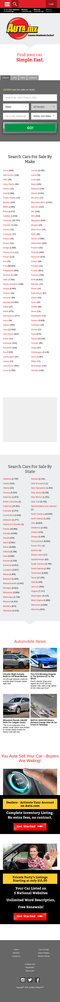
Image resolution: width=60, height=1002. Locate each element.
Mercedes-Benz (38, 202)
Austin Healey (9, 198)
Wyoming (35, 609)
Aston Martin (9, 184)
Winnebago (36, 366)
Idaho (5, 542)
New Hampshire (38, 488)
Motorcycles (30, 971)
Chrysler (7, 225)
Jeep (5, 329)
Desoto (6, 243)
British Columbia (10, 501)
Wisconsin (35, 605)
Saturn (34, 297)
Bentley (6, 202)
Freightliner (8, 270)
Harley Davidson (10, 284)
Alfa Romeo (8, 175)
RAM (33, 279)
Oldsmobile (36, 243)
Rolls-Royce (36, 293)
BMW (5, 207)
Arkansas (7, 497)
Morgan (34, 225)
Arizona (6, 492)
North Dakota (37, 518)
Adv (14, 77)
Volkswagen (36, 352)
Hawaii (6, 538)
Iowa (5, 556)
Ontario (34, 532)
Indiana (6, 551)
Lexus (5, 370)
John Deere (8, 334)
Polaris (34, 261)
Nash (33, 234)
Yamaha (34, 370)
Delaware (7, 520)
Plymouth (35, 257)
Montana (7, 606)
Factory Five (8, 252)
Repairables (30, 967)
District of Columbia (12, 524)
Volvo (33, 357)
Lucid (33, 179)
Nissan (34, 238)
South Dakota (37, 568)
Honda (6, 288)
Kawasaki (7, 343)
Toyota (34, 338)
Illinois (6, 547)
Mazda (34, 193)
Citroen (6, 229)
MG (32, 211)
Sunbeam (35, 325)
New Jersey (36, 492)
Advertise (16, 953)
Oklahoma (35, 527)
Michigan (7, 588)
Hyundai (7, 302)
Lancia (6, 361)
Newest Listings (43, 956)
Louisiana (7, 570)
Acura (5, 170)
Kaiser (6, 338)
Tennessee (36, 573)
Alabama (7, 479)
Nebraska (7, 610)
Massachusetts (10, 583)
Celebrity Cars (30, 964)
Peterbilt (34, 252)
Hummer (7, 297)
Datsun (6, 238)
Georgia (6, 533)
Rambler (35, 284)
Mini (33, 216)
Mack (33, 184)
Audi (5, 193)
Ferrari (6, 257)
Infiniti (5, 311)
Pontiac (34, 270)
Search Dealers (43, 953)
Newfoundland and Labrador (44, 506)
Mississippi (8, 597)
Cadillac (6, 216)
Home (16, 949)
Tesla (33, 334)
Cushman (7, 234)
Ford (5, 266)
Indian (6, 306)
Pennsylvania (37, 541)
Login (51, 4)
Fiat (4, 261)
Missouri (7, 601)
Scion (33, 302)
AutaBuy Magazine (36, 987)
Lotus (33, 175)
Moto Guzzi (36, 229)
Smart (33, 311)
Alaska (6, 483)
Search (5, 77)
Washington (36, 596)
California (7, 506)
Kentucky (7, 565)
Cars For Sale (44, 949)
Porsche (34, 275)
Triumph (34, 343)
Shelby (34, 306)
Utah (33, 582)
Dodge (6, 247)
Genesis (7, 275)
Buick (5, 211)
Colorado (7, 511)
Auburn (6, 188)
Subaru (34, 320)
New (23, 77)
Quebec (34, 550)
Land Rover (8, 366)
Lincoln (34, 170)
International (8, 316)
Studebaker (36, 316)
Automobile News (30, 643)
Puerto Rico (36, 545)
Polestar (34, 266)
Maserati (35, 188)
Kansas (6, 560)
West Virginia (37, 600)
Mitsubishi (35, 220)
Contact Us (16, 956)
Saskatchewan (37, 559)
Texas (33, 577)
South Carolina (38, 564)
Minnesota (7, 592)
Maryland (7, 579)
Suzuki (34, 329)
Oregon (34, 536)
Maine (6, 574)
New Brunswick (38, 483)
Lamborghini (8, 357)
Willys (33, 361)
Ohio (33, 523)
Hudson (6, 293)
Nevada (34, 479)
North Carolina (37, 514)
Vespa (34, 347)
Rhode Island (37, 555)
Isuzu (5, 320)
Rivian (34, 288)
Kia (4, 352)
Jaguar (6, 325)
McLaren (35, 198)
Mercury (34, 207)
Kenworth (7, 347)
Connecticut (8, 515)
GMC (5, 279)
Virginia (34, 591)
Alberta (6, 488)
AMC (5, 179)
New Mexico (36, 497)
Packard (34, 247)
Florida (6, 529)
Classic (33, 77)
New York (35, 501)
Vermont (35, 586)
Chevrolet (7, 220)
